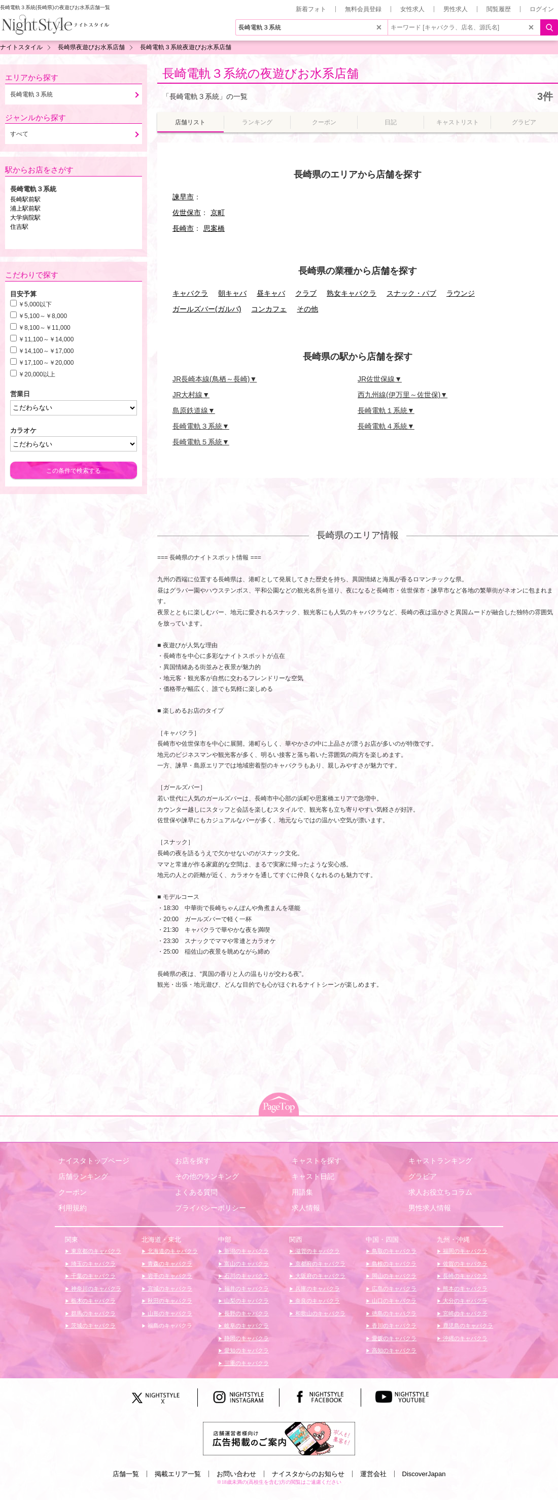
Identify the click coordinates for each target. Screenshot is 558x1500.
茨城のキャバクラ (92, 1325)
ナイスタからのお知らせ (308, 1474)
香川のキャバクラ (393, 1325)
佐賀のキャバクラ (464, 1264)
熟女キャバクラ (351, 293)
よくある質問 (196, 1192)
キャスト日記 (313, 1176)
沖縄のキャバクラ (464, 1338)
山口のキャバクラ (393, 1301)
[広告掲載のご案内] (279, 1438)
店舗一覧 (126, 1474)
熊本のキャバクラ (464, 1288)
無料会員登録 (363, 9)
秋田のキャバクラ (169, 1301)
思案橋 (214, 228)
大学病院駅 (25, 217)
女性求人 (412, 9)
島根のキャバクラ (393, 1264)
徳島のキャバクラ (393, 1313)
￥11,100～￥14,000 (46, 339)
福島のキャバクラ (169, 1325)
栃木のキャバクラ (92, 1301)
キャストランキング (440, 1161)
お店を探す (193, 1161)
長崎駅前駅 (25, 199)
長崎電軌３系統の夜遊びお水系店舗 (260, 73)
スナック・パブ (411, 293)
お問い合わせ (236, 1474)
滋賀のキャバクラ (317, 1251)
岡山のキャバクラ (393, 1276)
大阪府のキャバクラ (319, 1276)
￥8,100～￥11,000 (44, 327)
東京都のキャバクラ (95, 1251)
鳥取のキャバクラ (393, 1251)
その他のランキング (207, 1176)
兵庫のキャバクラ (317, 1288)
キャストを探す (316, 1161)
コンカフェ (269, 309)
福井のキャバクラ (246, 1288)
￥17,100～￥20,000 (46, 362)
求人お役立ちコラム (440, 1192)
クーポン (72, 1192)
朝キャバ (232, 293)
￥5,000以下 (35, 304)
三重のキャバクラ (246, 1363)
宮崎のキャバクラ (464, 1313)
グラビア (422, 1176)
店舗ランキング (83, 1176)
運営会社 (373, 1474)
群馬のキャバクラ (92, 1313)
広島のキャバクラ (393, 1288)
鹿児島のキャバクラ (467, 1325)
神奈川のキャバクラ (95, 1288)
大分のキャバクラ (464, 1301)
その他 (307, 309)
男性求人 (455, 9)
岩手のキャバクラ (169, 1276)
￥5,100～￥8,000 (42, 316)
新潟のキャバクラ (246, 1251)
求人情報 (306, 1208)
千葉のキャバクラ (92, 1276)
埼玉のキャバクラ (92, 1264)
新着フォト (311, 9)
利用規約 (72, 1208)
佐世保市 (186, 212)
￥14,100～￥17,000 (46, 351)
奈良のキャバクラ (317, 1301)
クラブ (306, 293)
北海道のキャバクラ (172, 1251)
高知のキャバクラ (393, 1350)
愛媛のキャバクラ (393, 1338)
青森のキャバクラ (169, 1264)
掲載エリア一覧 (178, 1474)
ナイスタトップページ (93, 1161)
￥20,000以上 (36, 374)
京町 (218, 212)
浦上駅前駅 (25, 208)
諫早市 (183, 197)
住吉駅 (19, 226)
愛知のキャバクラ (246, 1350)
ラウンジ (460, 293)
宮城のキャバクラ (169, 1288)
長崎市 (183, 228)
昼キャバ (271, 293)
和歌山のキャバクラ (319, 1313)
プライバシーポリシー (210, 1208)
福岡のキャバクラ (464, 1251)
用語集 (302, 1192)
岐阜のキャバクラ (246, 1325)
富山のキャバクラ (246, 1264)
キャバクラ (190, 293)
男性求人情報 (429, 1208)
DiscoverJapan (424, 1474)
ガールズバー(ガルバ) (206, 309)
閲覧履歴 (498, 9)
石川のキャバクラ (246, 1276)
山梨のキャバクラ (246, 1301)
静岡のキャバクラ (246, 1338)
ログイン (542, 9)
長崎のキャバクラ (464, 1276)
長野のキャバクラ (246, 1313)
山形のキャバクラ (169, 1313)
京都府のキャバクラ (319, 1264)
